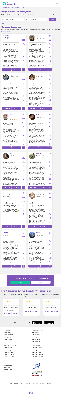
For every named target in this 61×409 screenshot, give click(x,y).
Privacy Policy (35, 383)
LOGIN (40, 282)
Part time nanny (7, 363)
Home (4, 7)
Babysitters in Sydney (9, 347)
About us (42, 383)
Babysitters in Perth (8, 352)
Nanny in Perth (35, 337)
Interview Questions (8, 336)
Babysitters (14, 7)
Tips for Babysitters (8, 334)
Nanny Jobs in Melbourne (38, 349)
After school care (8, 369)
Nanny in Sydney (35, 332)
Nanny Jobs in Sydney (37, 347)
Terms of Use (27, 383)
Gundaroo (24, 7)
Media (21, 383)
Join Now (53, 15)
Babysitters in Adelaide (9, 356)
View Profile (7, 69)
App (11, 383)
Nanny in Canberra (36, 339)
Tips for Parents (7, 332)
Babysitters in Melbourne (9, 349)
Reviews (16, 383)
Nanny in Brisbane (36, 336)
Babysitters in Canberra (9, 354)
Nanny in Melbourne (36, 334)
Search (8, 7)
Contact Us (48, 383)
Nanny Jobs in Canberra (37, 354)
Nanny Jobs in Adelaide (37, 356)
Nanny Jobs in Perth (36, 352)
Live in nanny (7, 367)
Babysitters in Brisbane (9, 350)
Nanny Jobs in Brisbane (37, 350)
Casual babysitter (8, 365)
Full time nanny (7, 362)
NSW (19, 7)
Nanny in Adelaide (36, 341)
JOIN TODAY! (20, 282)
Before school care (8, 371)
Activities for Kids (8, 339)
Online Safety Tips (8, 337)
